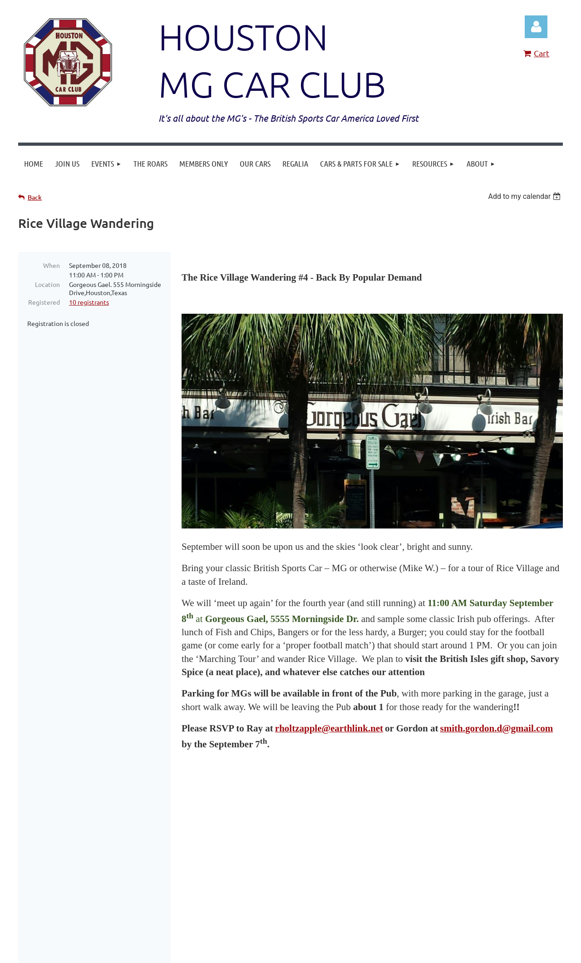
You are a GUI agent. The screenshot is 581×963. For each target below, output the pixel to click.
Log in (536, 26)
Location (47, 284)
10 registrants (89, 302)
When (51, 265)
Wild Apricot (454, 951)
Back (35, 197)
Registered (44, 302)
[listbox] (525, 196)
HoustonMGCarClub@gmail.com (393, 832)
